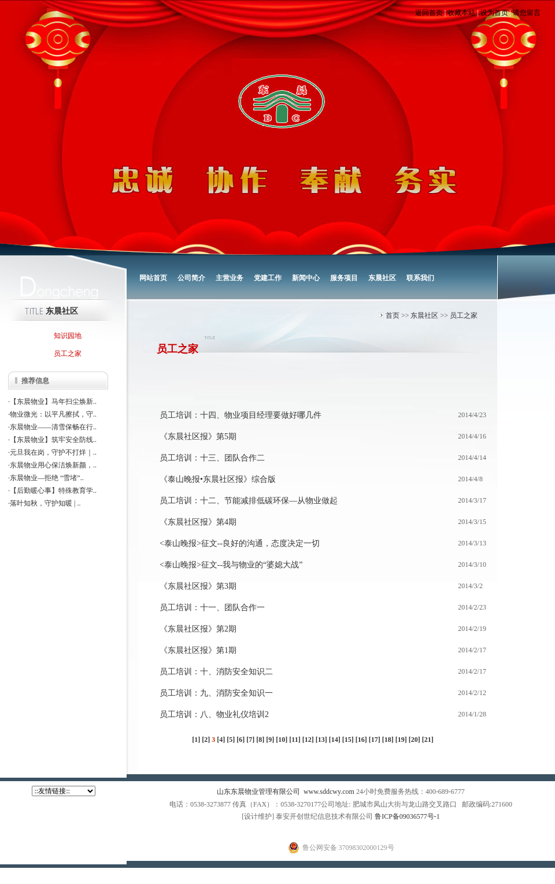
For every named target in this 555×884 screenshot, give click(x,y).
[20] (414, 740)
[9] (270, 740)
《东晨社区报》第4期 (198, 522)
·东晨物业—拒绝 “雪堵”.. (46, 478)
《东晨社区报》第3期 (198, 586)
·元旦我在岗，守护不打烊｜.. (52, 452)
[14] (335, 740)
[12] (308, 740)
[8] (260, 740)
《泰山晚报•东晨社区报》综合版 (218, 479)
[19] (401, 740)
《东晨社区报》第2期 (198, 629)
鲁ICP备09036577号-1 (407, 816)
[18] (388, 740)
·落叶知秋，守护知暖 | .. (44, 503)
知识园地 (68, 336)
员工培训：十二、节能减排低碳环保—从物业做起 (249, 500)
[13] (321, 740)
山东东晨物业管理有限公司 (258, 792)
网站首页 (153, 278)
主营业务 (229, 278)
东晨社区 (382, 278)
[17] (374, 740)
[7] (250, 740)
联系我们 (420, 278)
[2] (206, 740)
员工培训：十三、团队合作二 (212, 458)
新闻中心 (306, 278)
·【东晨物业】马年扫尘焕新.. (52, 402)
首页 (392, 315)
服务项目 (344, 278)
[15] (348, 740)
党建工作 (268, 278)
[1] (196, 740)
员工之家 (464, 315)
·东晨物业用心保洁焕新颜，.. (52, 465)
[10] (281, 740)
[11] (294, 740)
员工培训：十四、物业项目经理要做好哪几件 (240, 415)
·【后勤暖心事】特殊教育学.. (52, 490)
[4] (221, 740)
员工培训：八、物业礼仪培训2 (214, 714)
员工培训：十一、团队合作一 (212, 607)
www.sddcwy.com (329, 792)
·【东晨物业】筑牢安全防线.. (52, 440)
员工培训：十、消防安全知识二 (216, 671)
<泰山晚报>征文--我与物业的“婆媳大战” (231, 564)
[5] (231, 740)
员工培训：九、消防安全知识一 (216, 693)
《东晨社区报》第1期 (198, 650)
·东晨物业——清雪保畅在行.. (52, 427)
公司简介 (191, 278)
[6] (240, 740)
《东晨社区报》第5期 (198, 436)
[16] (361, 740)
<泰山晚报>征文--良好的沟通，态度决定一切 (240, 543)
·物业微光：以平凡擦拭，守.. (52, 414)
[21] (428, 740)
